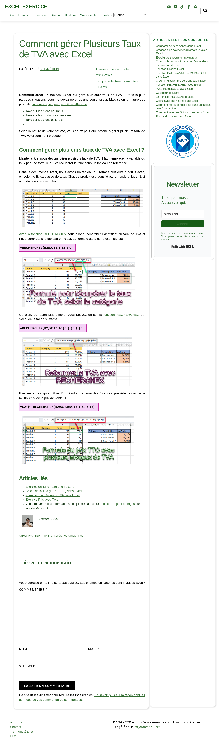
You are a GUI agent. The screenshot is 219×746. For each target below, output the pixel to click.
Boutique (70, 15)
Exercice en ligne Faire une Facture (50, 486)
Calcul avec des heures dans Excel (177, 101)
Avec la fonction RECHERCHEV (42, 234)
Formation (24, 15)
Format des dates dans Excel (173, 116)
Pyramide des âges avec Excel (174, 88)
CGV (13, 736)
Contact (15, 727)
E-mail (92, 649)
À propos (16, 722)
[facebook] (188, 6)
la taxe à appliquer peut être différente (59, 104)
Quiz (12, 15)
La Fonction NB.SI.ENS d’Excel (175, 96)
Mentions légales (22, 731)
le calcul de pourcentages (117, 504)
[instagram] (175, 6)
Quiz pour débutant (167, 92)
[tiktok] (182, 6)
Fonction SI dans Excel (170, 69)
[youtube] (168, 6)
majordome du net (147, 727)
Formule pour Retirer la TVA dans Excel (53, 495)
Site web (27, 666)
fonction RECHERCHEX (121, 314)
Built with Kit (182, 247)
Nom (24, 649)
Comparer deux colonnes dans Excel (178, 46)
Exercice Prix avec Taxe (42, 499)
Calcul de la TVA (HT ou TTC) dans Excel (54, 491)
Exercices (41, 15)
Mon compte (88, 15)
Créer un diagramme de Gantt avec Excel (181, 80)
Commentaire (33, 589)
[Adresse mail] (182, 214)
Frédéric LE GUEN (49, 519)
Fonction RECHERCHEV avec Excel (178, 84)
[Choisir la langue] (129, 15)
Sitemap (56, 15)
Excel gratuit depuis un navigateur (176, 57)
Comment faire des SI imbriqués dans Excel (182, 112)
